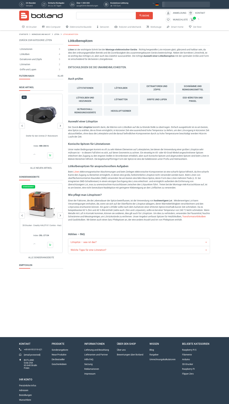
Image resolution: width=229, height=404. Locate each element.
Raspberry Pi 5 (189, 350)
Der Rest (195, 26)
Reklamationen (91, 369)
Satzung (88, 364)
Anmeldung (179, 13)
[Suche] (114, 15)
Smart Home (175, 26)
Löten (76, 171)
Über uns (121, 350)
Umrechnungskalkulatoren (162, 359)
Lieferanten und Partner (96, 354)
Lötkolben (25, 54)
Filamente (187, 354)
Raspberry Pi (188, 369)
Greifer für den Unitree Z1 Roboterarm (42, 136)
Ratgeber (154, 354)
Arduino (186, 359)
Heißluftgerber (121, 111)
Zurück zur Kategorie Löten (35, 40)
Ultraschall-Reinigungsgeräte (85, 111)
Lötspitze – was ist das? (84, 242)
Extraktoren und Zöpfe (31, 59)
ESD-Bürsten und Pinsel (193, 99)
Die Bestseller (58, 359)
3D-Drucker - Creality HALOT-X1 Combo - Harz (41, 225)
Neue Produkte (59, 354)
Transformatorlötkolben (194, 216)
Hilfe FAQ (88, 359)
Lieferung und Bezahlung (96, 350)
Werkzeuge (154, 26)
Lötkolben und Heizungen (85, 99)
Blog (151, 350)
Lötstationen (26, 49)
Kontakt (200, 13)
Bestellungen (25, 395)
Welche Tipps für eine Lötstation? (88, 250)
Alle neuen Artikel (41, 168)
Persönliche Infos (27, 385)
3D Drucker (29, 26)
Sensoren (103, 26)
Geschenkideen (59, 364)
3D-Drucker (187, 364)
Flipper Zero (188, 373)
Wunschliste (25, 400)
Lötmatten (25, 64)
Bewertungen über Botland (130, 354)
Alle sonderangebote (41, 257)
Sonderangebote (60, 350)
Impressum (89, 373)
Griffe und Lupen (28, 69)
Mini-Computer (51, 26)
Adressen (23, 390)
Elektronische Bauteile (78, 26)
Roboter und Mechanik (127, 26)
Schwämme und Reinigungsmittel (192, 88)
